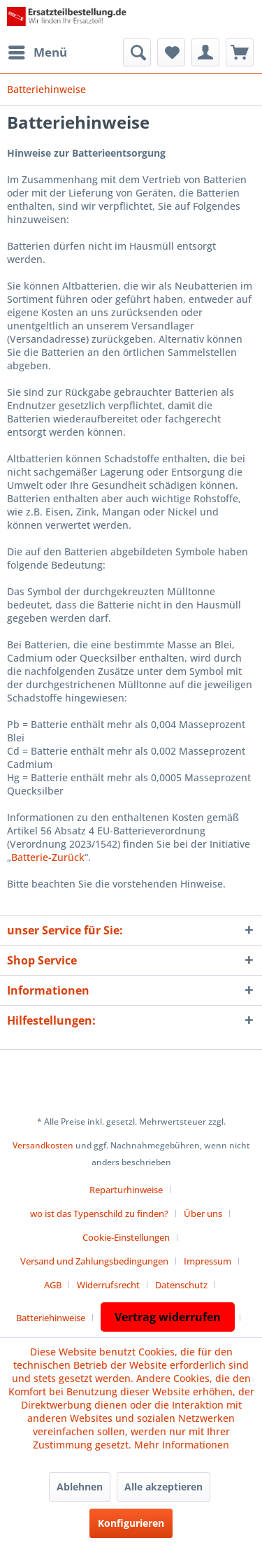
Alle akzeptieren (163, 1486)
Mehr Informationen (181, 1444)
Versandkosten (43, 1145)
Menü (37, 50)
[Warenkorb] (240, 52)
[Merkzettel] (171, 52)
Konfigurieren (131, 1523)
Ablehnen (80, 1486)
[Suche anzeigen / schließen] (137, 52)
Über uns (203, 1213)
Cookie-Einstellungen (126, 1237)
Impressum (207, 1261)
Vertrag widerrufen (168, 1317)
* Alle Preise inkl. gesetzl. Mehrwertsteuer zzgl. (131, 1121)
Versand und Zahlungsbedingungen (94, 1261)
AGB (52, 1285)
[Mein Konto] (205, 52)
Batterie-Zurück (48, 857)
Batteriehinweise (50, 1317)
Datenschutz (181, 1285)
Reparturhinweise (126, 1189)
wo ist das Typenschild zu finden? (99, 1213)
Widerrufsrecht (108, 1285)
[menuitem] (37, 52)
